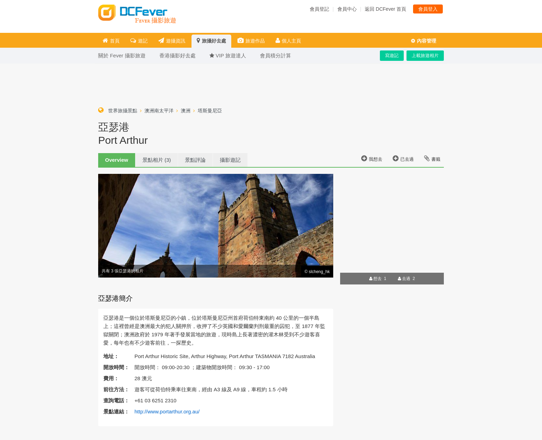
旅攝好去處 (211, 41)
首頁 (111, 41)
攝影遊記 (230, 160)
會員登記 (319, 9)
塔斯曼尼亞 (210, 110)
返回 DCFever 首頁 (385, 9)
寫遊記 (392, 55)
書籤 (432, 158)
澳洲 (185, 110)
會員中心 (347, 9)
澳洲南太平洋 (159, 110)
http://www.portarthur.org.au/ (166, 411)
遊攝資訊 (171, 41)
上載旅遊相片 (425, 55)
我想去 (371, 158)
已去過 (403, 158)
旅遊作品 (251, 41)
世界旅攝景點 (122, 110)
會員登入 (428, 9)
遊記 (139, 41)
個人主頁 (288, 41)
